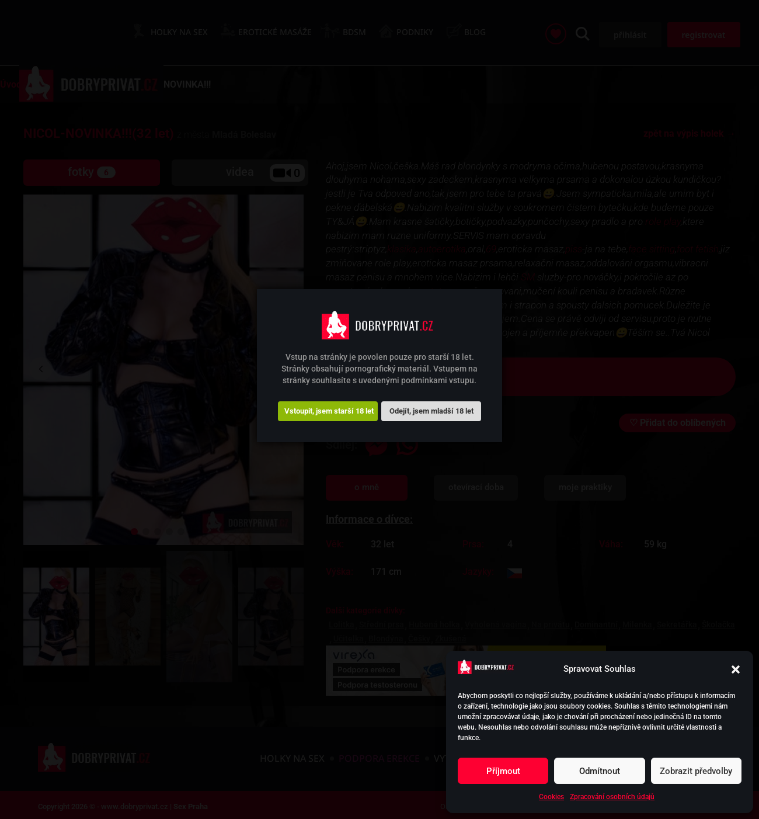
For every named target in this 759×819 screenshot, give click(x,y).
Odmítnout (599, 771)
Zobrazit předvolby (696, 771)
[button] (735, 669)
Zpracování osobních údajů (612, 797)
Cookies (551, 797)
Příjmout (503, 771)
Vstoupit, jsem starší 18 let (329, 411)
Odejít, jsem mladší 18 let (431, 411)
